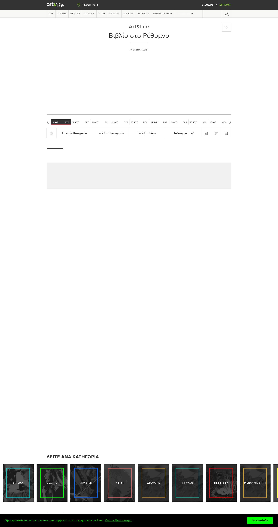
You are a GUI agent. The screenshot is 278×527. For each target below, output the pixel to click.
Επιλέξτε (74, 133)
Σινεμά (62, 14)
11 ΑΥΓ (100, 122)
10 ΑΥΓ (80, 122)
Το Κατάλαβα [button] (260, 520)
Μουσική (89, 14)
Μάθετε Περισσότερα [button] (118, 520)
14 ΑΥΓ (159, 122)
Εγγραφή (225, 4)
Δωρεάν (128, 14)
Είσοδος (208, 4)
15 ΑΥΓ (178, 122)
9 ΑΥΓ (61, 122)
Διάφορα (114, 14)
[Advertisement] (139, 81)
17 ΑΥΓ (218, 122)
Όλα (51, 14)
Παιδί (101, 14)
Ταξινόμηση (184, 133)
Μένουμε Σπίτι (162, 14)
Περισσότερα (185, 13)
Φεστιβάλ (143, 14)
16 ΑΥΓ (198, 122)
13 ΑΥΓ (139, 122)
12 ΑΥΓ (120, 122)
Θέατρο (75, 14)
